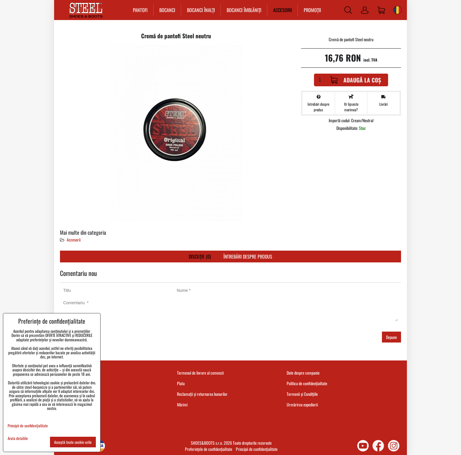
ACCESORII (282, 10)
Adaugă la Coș (355, 80)
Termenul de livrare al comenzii (200, 373)
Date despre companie (303, 373)
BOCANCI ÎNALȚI (201, 10)
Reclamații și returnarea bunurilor (202, 394)
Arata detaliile (18, 438)
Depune (391, 337)
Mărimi (182, 404)
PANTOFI (140, 10)
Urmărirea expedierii (302, 404)
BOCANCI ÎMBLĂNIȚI (244, 10)
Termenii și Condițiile (302, 394)
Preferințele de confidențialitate (208, 449)
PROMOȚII (312, 10)
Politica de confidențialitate (307, 383)
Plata (181, 383)
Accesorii (74, 239)
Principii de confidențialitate (257, 449)
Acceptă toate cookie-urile (73, 442)
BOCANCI (167, 10)
